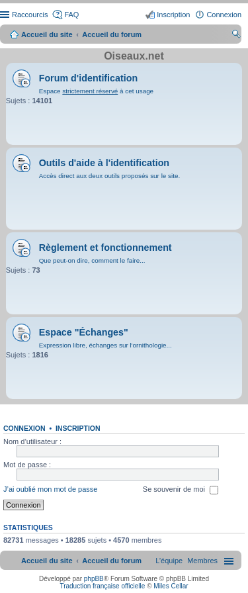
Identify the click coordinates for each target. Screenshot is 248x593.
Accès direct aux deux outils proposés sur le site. (110, 175)
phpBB (94, 578)
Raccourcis (30, 15)
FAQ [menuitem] (71, 15)
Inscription (78, 428)
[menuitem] (202, 561)
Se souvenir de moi (180, 490)
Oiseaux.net (134, 56)
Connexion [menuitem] (223, 15)
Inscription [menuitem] (173, 15)
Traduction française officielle (102, 586)
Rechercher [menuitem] (236, 35)
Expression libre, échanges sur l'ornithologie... (105, 345)
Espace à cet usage (96, 91)
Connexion (24, 428)
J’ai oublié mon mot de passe (50, 490)
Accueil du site (47, 34)
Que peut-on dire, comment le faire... (92, 260)
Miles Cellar (170, 586)
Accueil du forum (112, 34)
